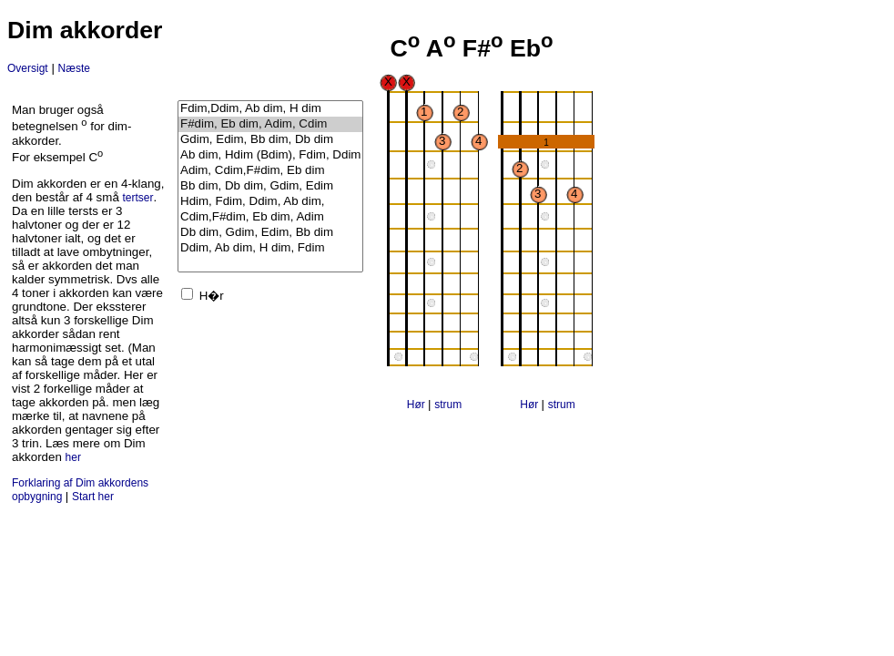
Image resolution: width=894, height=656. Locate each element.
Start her (93, 496)
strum (448, 404)
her (73, 457)
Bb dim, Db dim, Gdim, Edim (270, 186)
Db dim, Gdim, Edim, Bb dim (270, 233)
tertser (138, 197)
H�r (211, 295)
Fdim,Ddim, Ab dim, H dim (270, 109)
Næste (74, 68)
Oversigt (27, 68)
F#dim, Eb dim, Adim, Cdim (270, 124)
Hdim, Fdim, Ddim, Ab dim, (270, 202)
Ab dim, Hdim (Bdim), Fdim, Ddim (270, 155)
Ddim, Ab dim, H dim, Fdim (270, 248)
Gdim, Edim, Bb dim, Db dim (270, 140)
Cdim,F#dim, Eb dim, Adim (270, 217)
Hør (417, 404)
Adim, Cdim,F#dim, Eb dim (270, 171)
